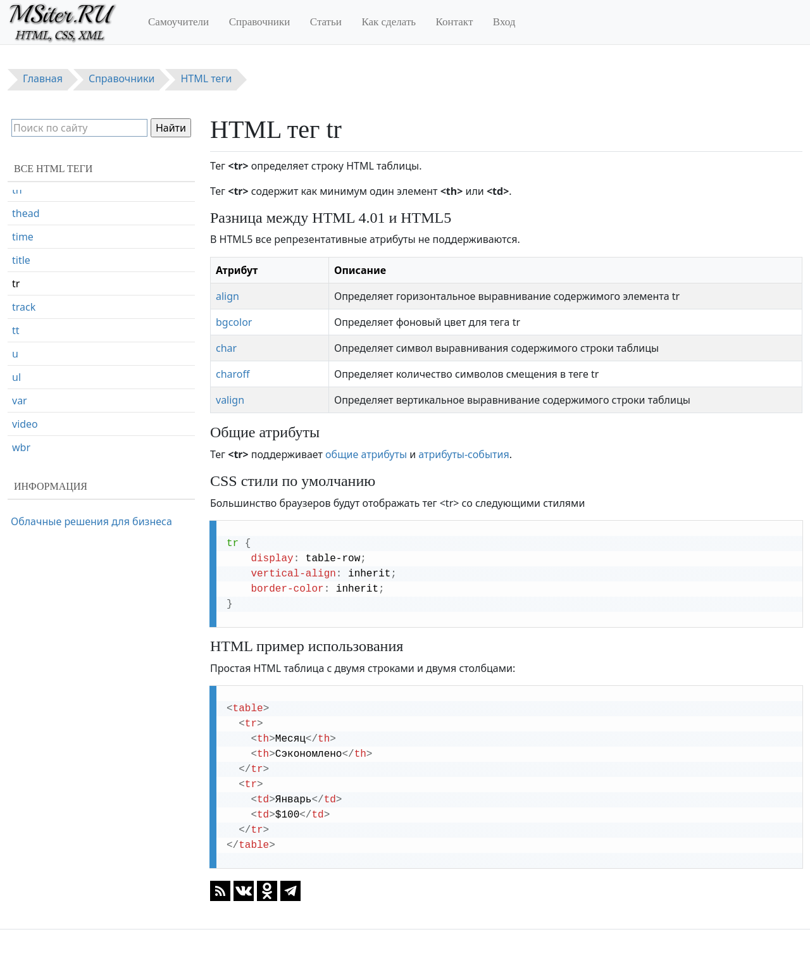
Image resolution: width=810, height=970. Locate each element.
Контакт (454, 22)
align (227, 296)
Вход (504, 22)
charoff (233, 374)
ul (16, 377)
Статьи (326, 22)
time (23, 237)
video (25, 424)
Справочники (259, 22)
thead (26, 213)
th (17, 190)
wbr (21, 447)
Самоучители (178, 22)
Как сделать (388, 22)
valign (230, 400)
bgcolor (234, 322)
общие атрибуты (366, 454)
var (19, 400)
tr (16, 283)
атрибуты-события (463, 454)
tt (16, 330)
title (21, 260)
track (23, 307)
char (226, 348)
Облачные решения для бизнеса (91, 521)
